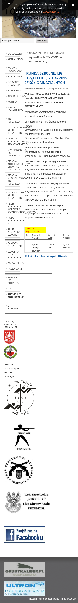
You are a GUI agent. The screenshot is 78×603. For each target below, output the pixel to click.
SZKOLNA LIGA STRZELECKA (14, 254)
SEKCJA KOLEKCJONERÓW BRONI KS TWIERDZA (14, 165)
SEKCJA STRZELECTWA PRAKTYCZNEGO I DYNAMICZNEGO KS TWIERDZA (14, 147)
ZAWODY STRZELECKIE (14, 245)
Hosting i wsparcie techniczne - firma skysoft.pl (52, 599)
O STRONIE (13, 307)
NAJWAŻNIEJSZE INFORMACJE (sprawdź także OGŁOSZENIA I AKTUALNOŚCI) (47, 57)
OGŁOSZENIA (14, 53)
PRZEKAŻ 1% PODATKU (13, 280)
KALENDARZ (14, 268)
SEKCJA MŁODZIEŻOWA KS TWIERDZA (14, 179)
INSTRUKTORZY (14, 96)
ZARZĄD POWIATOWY (14, 69)
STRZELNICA (14, 76)
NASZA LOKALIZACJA (14, 109)
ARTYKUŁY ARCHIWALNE (14, 295)
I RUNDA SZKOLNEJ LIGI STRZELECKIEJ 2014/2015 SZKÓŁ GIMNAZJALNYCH (45, 78)
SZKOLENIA (14, 90)
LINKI (11, 288)
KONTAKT (13, 101)
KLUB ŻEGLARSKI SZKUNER (14, 232)
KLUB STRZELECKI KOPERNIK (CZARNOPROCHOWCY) (14, 208)
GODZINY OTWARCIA (14, 83)
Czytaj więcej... (51, 11)
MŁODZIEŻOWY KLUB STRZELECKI (14, 195)
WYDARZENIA (14, 263)
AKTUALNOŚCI (14, 59)
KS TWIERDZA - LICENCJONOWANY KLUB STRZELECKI (14, 125)
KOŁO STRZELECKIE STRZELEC (14, 220)
